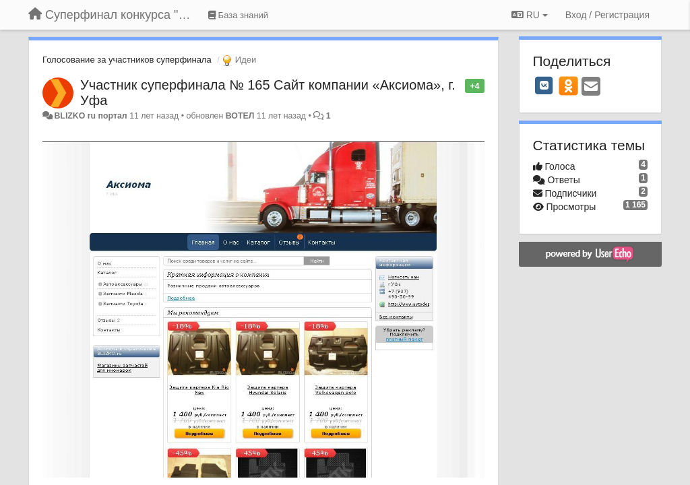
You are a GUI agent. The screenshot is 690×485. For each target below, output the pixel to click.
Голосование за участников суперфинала (127, 60)
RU (529, 14)
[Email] (591, 87)
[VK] (544, 85)
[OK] (568, 85)
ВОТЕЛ (240, 116)
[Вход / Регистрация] (607, 14)
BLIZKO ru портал (90, 116)
